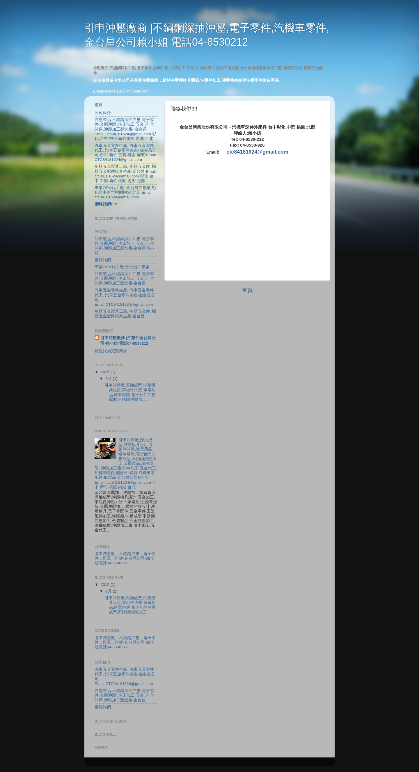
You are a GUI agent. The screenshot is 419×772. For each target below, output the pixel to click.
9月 (109, 378)
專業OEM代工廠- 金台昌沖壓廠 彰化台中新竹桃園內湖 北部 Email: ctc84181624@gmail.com (125, 192)
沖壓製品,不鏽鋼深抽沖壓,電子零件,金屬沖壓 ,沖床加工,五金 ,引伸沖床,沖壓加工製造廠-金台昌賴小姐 (124, 246)
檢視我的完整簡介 (111, 351)
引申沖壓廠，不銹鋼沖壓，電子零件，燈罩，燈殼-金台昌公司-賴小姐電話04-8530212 (125, 558)
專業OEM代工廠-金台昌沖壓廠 (122, 267)
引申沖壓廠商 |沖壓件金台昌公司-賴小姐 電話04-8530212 (128, 341)
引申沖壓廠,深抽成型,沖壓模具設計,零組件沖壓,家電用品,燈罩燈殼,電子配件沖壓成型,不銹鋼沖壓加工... (130, 392)
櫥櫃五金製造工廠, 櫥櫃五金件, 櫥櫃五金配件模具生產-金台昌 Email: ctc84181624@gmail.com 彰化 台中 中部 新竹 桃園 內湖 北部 (126, 173)
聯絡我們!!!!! (106, 204)
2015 (106, 372)
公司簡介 (103, 113)
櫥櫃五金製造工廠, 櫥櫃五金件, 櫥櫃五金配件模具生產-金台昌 (125, 313)
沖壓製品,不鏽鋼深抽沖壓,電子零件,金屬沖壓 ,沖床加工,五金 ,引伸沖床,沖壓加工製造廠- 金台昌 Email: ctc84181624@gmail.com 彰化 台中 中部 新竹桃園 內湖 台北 (125, 129)
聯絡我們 (103, 260)
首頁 (247, 290)
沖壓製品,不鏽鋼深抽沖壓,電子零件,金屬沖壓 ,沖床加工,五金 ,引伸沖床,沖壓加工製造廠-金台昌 (124, 278)
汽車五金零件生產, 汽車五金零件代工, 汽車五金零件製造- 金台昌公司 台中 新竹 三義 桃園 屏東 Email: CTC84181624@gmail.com (126, 152)
